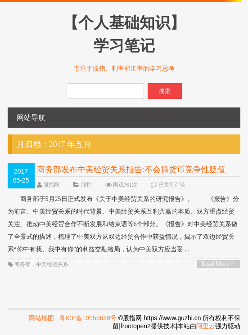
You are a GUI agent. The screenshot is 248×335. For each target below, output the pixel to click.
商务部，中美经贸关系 (41, 264)
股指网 (51, 185)
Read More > (217, 263)
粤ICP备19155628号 (88, 318)
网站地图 (41, 318)
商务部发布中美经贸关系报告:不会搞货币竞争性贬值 (131, 169)
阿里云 (205, 326)
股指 (86, 185)
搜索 (165, 91)
